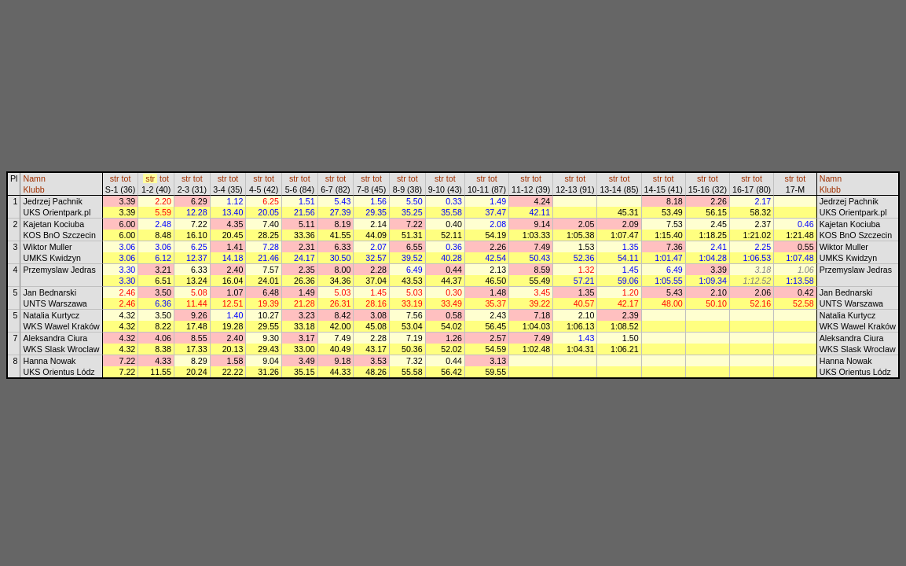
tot (126, 178)
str (114, 178)
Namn (34, 178)
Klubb (33, 189)
